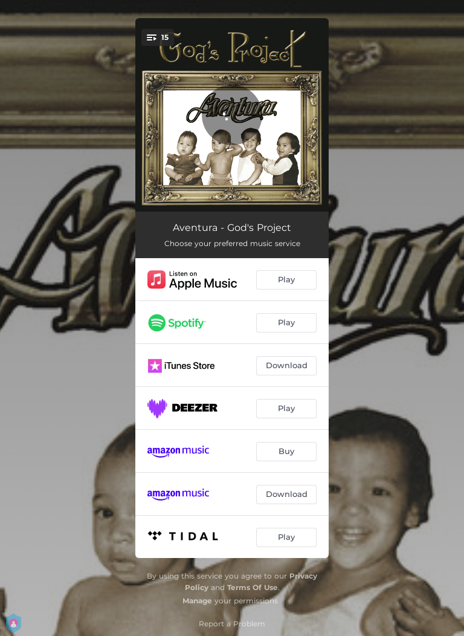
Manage (197, 600)
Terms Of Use (252, 587)
